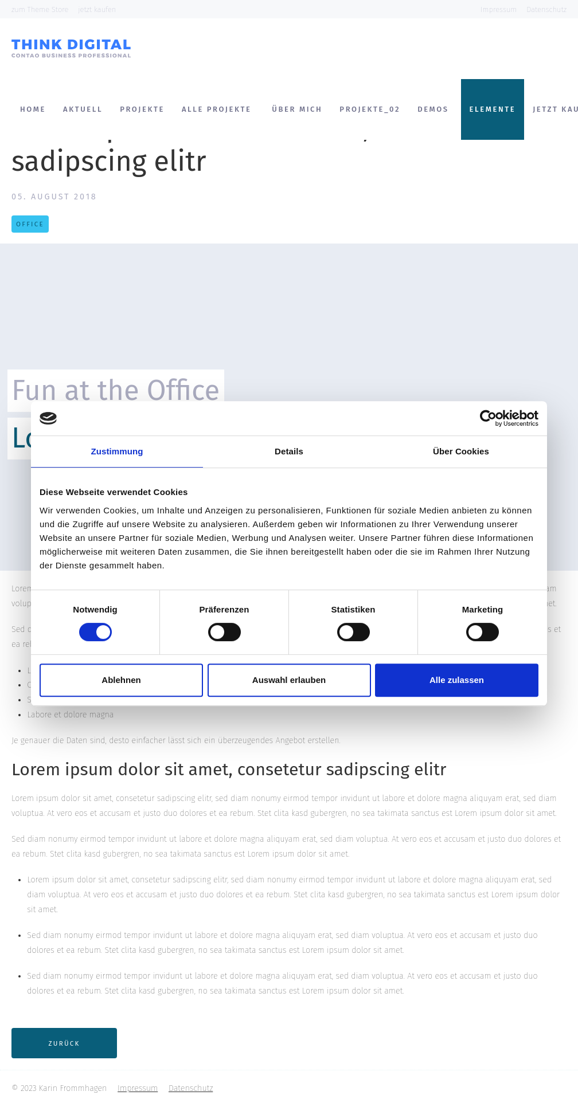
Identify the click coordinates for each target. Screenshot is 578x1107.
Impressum (499, 9)
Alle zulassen (456, 680)
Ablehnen (120, 680)
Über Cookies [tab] (461, 451)
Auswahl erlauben (289, 680)
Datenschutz (546, 9)
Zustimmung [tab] (117, 451)
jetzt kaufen (97, 9)
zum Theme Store (39, 9)
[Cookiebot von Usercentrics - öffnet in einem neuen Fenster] (488, 418)
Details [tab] (289, 451)
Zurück (64, 1043)
